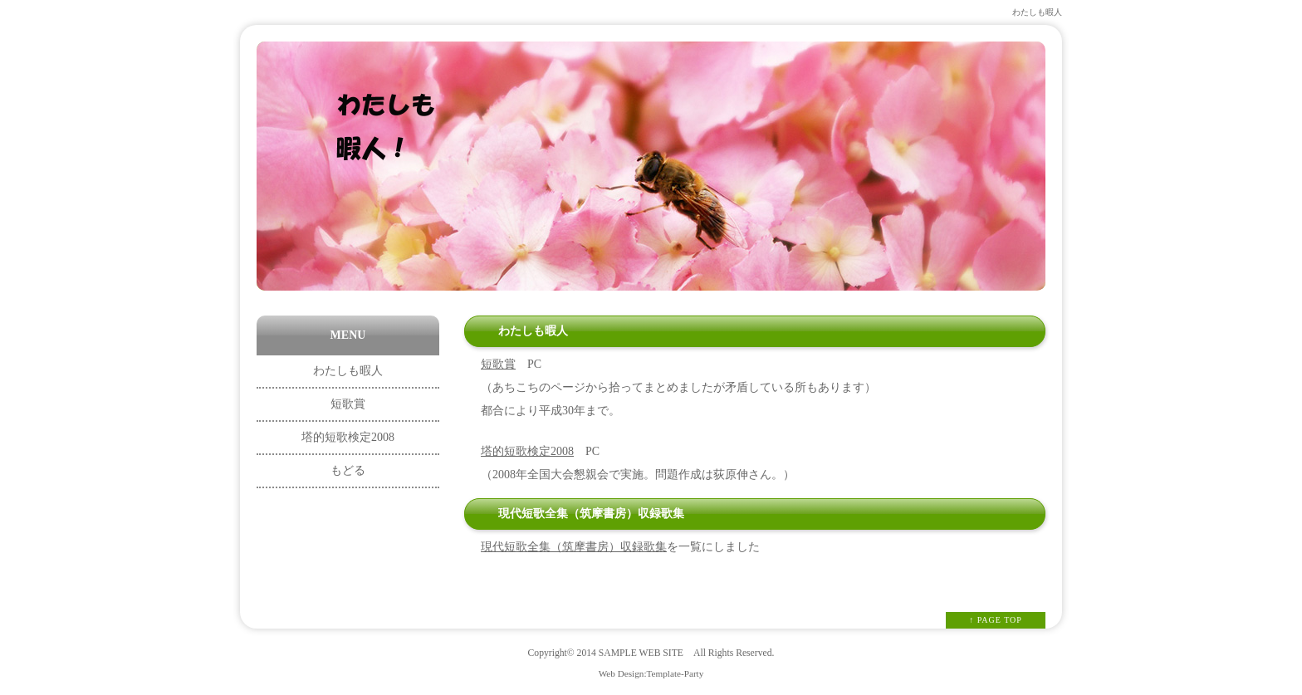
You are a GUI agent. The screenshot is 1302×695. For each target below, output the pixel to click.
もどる (347, 470)
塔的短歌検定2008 (527, 451)
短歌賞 (498, 364)
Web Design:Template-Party (651, 673)
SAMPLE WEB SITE (641, 653)
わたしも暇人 (348, 371)
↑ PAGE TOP (995, 619)
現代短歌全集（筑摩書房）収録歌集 (574, 547)
